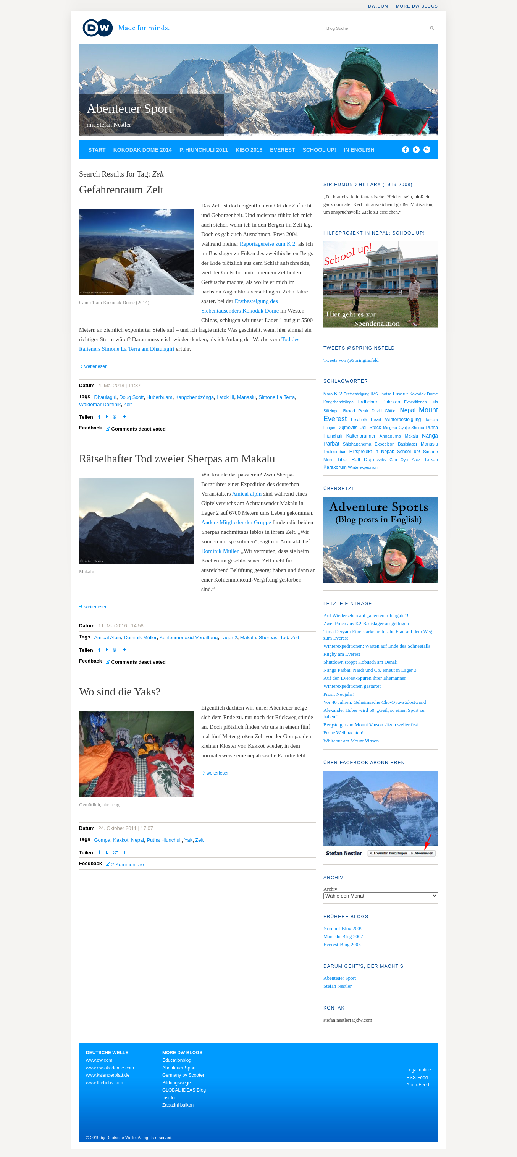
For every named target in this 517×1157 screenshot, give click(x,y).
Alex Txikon (425, 459)
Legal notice (418, 1070)
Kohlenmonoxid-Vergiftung (189, 637)
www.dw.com (99, 1060)
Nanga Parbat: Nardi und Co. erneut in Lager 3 (370, 670)
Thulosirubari (334, 452)
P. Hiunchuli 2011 (203, 150)
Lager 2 (228, 637)
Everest (282, 150)
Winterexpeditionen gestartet (352, 686)
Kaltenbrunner (361, 436)
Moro (328, 394)
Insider (169, 1097)
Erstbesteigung (357, 394)
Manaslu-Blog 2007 (343, 936)
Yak (188, 840)
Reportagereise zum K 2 (267, 244)
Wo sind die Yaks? (120, 691)
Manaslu (246, 397)
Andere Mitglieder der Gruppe (236, 522)
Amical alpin (247, 494)
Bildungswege (176, 1083)
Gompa (102, 840)
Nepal (137, 840)
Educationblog (176, 1060)
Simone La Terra (276, 397)
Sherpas (268, 637)
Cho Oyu (398, 459)
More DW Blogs (417, 6)
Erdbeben (367, 402)
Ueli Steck (370, 427)
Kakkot (120, 840)
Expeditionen (415, 402)
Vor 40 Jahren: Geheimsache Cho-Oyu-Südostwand (374, 702)
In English (359, 150)
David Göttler (384, 411)
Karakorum (335, 467)
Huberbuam (160, 397)
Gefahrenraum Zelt (121, 189)
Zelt (128, 404)
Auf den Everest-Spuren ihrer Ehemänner (364, 678)
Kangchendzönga (194, 397)
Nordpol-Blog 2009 (342, 928)
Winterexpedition (363, 467)
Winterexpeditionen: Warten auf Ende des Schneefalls (376, 646)
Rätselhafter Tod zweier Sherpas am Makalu (177, 458)
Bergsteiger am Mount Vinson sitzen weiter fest (370, 725)
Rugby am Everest (341, 654)
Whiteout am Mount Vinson (351, 741)
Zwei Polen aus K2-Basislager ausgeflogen (366, 623)
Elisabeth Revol (366, 420)
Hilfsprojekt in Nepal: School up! (384, 451)
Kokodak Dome (424, 394)
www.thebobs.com (104, 1083)
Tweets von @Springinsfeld (351, 360)
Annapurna (390, 436)
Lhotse (386, 394)
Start (97, 150)
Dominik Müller (219, 551)
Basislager (407, 444)
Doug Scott (131, 397)
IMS (374, 394)
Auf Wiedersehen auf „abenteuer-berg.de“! (366, 615)
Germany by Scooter (183, 1075)
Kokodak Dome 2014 (142, 150)
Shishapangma (357, 444)
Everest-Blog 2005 (342, 944)
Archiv (330, 889)
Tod (284, 637)
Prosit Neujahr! (338, 694)
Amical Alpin (107, 637)
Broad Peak (355, 410)
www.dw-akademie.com (110, 1068)
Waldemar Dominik (100, 404)
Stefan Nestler (337, 986)
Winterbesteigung (403, 419)
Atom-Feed (417, 1084)
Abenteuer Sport (129, 108)
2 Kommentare (127, 864)
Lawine (400, 394)
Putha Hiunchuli (164, 840)
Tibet (342, 459)
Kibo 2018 (249, 150)
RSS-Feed (417, 1077)
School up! (319, 150)
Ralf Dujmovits (368, 459)
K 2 (338, 394)
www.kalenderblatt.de (107, 1075)
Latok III (225, 397)
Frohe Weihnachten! (343, 733)
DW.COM (378, 6)
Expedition (384, 444)
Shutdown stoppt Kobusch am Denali (360, 662)
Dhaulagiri (105, 397)
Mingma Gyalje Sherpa (403, 428)
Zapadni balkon (178, 1105)
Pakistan (391, 402)
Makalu (248, 637)
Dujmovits (347, 427)
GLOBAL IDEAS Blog (184, 1090)
